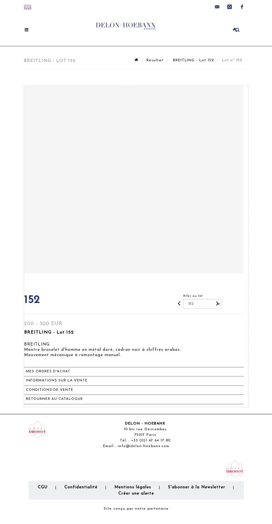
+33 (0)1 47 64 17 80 (151, 440)
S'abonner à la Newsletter (196, 487)
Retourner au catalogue (54, 399)
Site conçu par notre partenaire (136, 509)
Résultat (154, 60)
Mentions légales (132, 487)
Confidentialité (80, 487)
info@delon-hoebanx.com (143, 446)
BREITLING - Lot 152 (192, 60)
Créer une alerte (136, 493)
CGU (42, 487)
